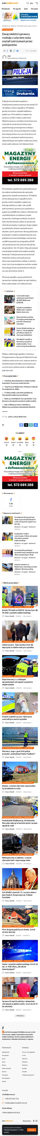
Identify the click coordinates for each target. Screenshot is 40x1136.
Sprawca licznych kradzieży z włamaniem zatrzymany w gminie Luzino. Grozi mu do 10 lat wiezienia (19, 1004)
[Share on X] (10, 51)
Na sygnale (25, 527)
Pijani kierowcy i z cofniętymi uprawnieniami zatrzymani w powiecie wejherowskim (17, 682)
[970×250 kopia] (20, 17)
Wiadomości (32, 527)
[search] (27, 3)
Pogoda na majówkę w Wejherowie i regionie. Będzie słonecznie (24, 310)
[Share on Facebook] (7, 51)
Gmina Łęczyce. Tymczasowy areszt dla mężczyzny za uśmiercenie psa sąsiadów (18, 646)
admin (9, 56)
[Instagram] (36, 1121)
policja (10, 417)
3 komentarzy (26, 935)
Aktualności (7, 29)
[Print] (17, 51)
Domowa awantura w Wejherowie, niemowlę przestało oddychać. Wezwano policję (25, 567)
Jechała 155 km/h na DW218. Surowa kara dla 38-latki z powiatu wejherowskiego (20, 611)
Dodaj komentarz (27, 616)
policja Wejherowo (20, 417)
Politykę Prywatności (10, 1130)
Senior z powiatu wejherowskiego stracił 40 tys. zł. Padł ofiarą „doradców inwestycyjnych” (20, 966)
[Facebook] (11, 502)
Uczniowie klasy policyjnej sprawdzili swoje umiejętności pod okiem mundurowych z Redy (26, 552)
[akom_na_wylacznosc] (20, 92)
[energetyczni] (20, 166)
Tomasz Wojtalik (9, 616)
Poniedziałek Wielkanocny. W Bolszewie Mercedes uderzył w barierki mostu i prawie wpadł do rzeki (19, 823)
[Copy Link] (14, 51)
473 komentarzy (27, 863)
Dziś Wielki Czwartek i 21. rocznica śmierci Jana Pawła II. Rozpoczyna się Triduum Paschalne (19, 895)
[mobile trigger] (36, 3)
